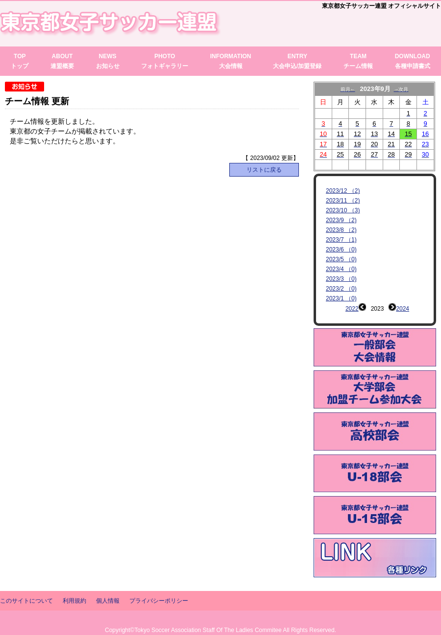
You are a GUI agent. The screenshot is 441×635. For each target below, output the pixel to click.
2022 (352, 308)
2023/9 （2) (341, 220)
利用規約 (74, 586)
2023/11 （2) (343, 200)
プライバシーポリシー (158, 586)
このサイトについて (26, 586)
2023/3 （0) (341, 278)
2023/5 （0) (341, 259)
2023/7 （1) (341, 239)
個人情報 (108, 586)
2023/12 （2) (343, 190)
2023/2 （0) (341, 288)
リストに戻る (264, 169)
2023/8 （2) (341, 230)
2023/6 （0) (341, 249)
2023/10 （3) (343, 210)
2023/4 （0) (341, 269)
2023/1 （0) (341, 298)
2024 (402, 308)
